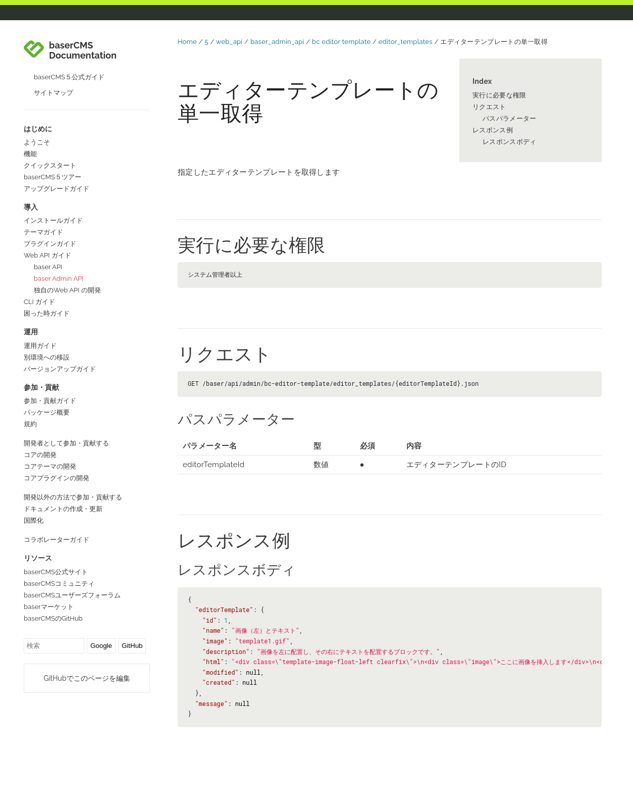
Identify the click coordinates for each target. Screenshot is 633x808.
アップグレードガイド (56, 188)
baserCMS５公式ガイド (69, 77)
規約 (30, 424)
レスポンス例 (492, 130)
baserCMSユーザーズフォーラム (72, 595)
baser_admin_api (277, 41)
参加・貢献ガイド (50, 401)
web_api (229, 41)
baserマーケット (49, 607)
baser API (48, 267)
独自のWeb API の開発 (67, 290)
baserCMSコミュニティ (59, 583)
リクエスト (489, 107)
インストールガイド (53, 220)
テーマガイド (43, 232)
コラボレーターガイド (56, 539)
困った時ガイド (47, 313)
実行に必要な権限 (499, 95)
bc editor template (341, 41)
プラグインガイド (50, 243)
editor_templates (406, 41)
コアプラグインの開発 (56, 478)
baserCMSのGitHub (53, 618)
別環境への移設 (47, 357)
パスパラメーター (509, 118)
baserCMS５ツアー (52, 177)
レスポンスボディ (509, 141)
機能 (30, 154)
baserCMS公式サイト (56, 572)
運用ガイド (40, 345)
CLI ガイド (39, 302)
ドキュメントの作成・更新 (63, 509)
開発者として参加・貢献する (66, 443)
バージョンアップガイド (60, 369)
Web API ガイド (47, 255)
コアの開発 (40, 455)
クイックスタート (50, 165)
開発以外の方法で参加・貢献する (73, 497)
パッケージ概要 (47, 412)
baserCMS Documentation (83, 50)
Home (187, 41)
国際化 (33, 520)
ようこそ (37, 142)
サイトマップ (53, 92)
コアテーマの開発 (50, 466)
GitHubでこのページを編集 (86, 678)
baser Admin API (58, 278)
